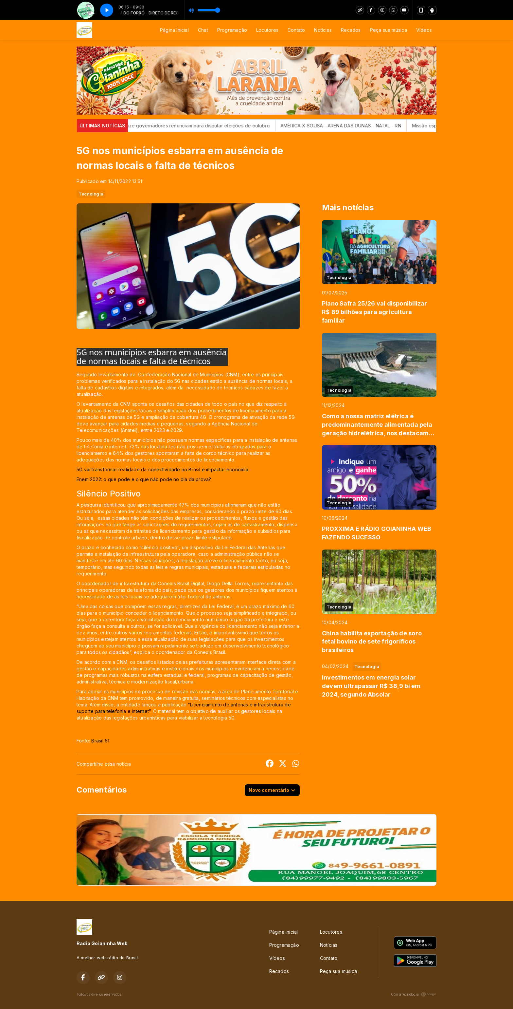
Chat (203, 30)
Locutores (267, 30)
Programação (232, 30)
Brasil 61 (100, 740)
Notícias (323, 30)
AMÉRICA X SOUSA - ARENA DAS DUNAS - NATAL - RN (355, 125)
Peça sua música (388, 30)
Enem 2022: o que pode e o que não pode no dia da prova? (144, 479)
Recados (351, 30)
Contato (296, 30)
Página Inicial (174, 30)
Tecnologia (91, 193)
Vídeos (424, 30)
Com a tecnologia (413, 994)
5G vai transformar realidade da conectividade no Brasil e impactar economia (162, 469)
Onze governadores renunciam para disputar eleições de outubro (210, 125)
